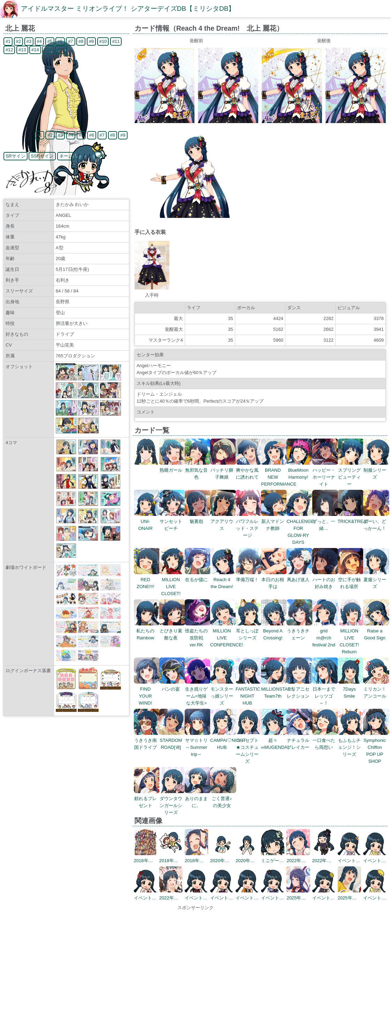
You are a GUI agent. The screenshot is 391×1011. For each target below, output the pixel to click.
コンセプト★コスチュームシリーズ (249, 747)
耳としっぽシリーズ (249, 630)
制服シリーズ (376, 470)
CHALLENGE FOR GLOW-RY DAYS (300, 528)
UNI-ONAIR (147, 521)
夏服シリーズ (376, 579)
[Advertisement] (195, 960)
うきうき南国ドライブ (147, 740)
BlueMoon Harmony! (299, 470)
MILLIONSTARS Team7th (277, 689)
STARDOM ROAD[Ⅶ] (172, 740)
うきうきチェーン (299, 630)
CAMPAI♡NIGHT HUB (228, 740)
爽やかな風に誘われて (249, 470)
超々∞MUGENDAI (275, 740)
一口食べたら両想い (325, 740)
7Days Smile (351, 689)
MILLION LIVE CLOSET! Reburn (351, 637)
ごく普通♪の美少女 (223, 798)
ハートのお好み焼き (325, 579)
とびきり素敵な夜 (172, 630)
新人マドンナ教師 (274, 521)
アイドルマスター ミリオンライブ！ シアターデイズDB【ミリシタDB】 (128, 8)
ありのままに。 (198, 798)
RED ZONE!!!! (147, 579)
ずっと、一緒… (325, 521)
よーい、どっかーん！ (376, 521)
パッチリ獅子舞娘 (223, 470)
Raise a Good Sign (376, 630)
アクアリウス (223, 521)
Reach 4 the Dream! (223, 579)
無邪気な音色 (198, 470)
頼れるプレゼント (147, 798)
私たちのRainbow (147, 630)
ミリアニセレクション (299, 689)
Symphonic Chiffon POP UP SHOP (376, 747)
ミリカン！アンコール (376, 689)
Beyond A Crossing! (274, 630)
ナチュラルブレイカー (299, 740)
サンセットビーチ (172, 521)
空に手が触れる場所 (351, 579)
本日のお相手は (274, 579)
